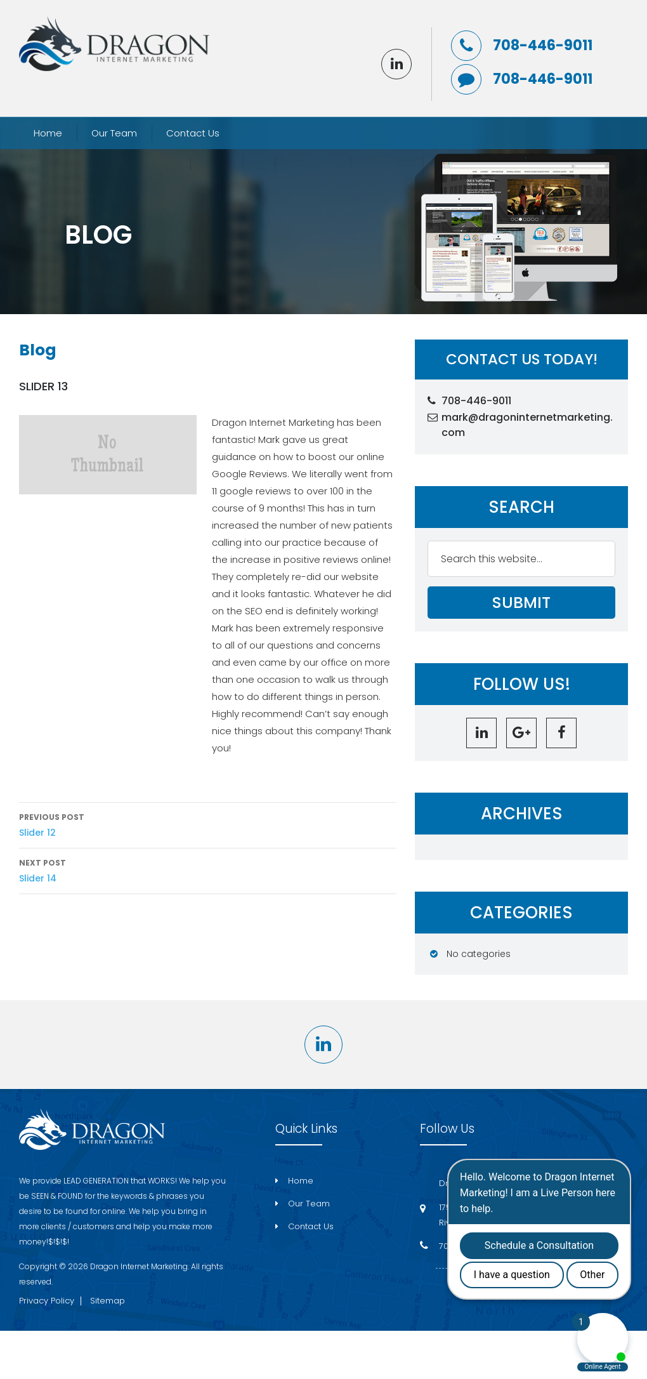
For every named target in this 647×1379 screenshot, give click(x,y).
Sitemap (107, 1301)
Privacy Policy (46, 1301)
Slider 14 (207, 870)
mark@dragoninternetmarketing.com (527, 425)
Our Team (114, 133)
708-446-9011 (542, 46)
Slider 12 (207, 824)
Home (48, 133)
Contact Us (192, 133)
